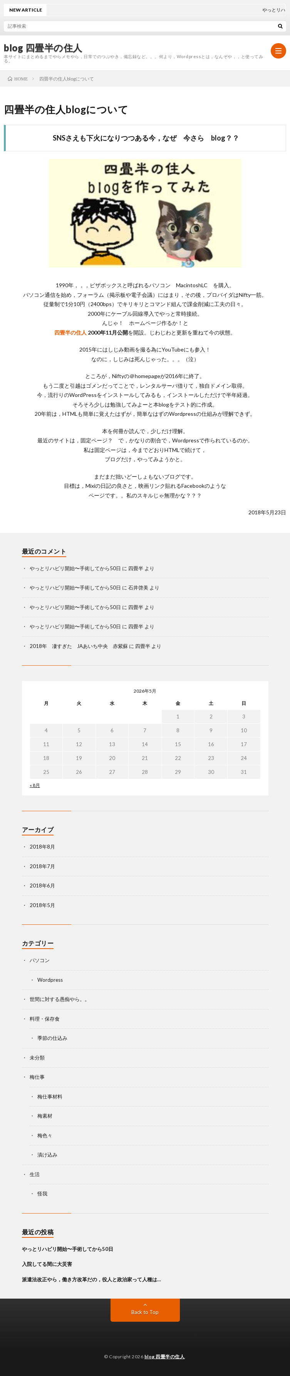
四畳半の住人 (70, 332)
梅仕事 (37, 1077)
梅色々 (44, 1135)
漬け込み (47, 1155)
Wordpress (50, 980)
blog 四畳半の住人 (43, 47)
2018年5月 (42, 905)
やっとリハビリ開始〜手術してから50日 (75, 568)
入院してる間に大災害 (47, 1264)
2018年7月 (42, 866)
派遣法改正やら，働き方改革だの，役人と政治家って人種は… (91, 1279)
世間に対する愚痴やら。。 (60, 999)
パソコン (40, 960)
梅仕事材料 (49, 1096)
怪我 (42, 1193)
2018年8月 (42, 847)
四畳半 (135, 568)
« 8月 (35, 785)
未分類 (37, 1058)
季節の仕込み (52, 1038)
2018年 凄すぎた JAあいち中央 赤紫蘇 (79, 646)
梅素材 (44, 1116)
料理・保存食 (45, 1019)
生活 (35, 1174)
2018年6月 (42, 885)
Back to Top (145, 1312)
